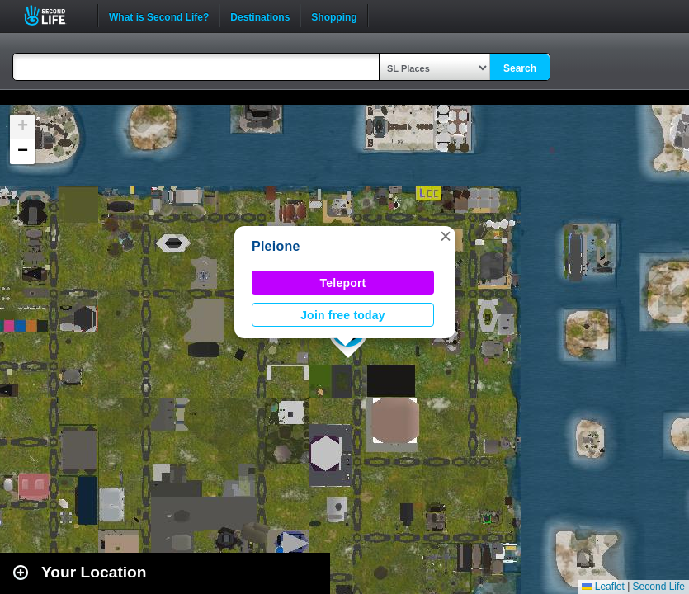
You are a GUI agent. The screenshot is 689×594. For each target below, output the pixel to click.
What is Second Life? (159, 16)
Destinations (260, 16)
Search (519, 68)
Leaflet (603, 586)
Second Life (54, 15)
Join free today (342, 315)
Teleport (343, 283)
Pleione (276, 246)
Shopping (333, 16)
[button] (445, 236)
